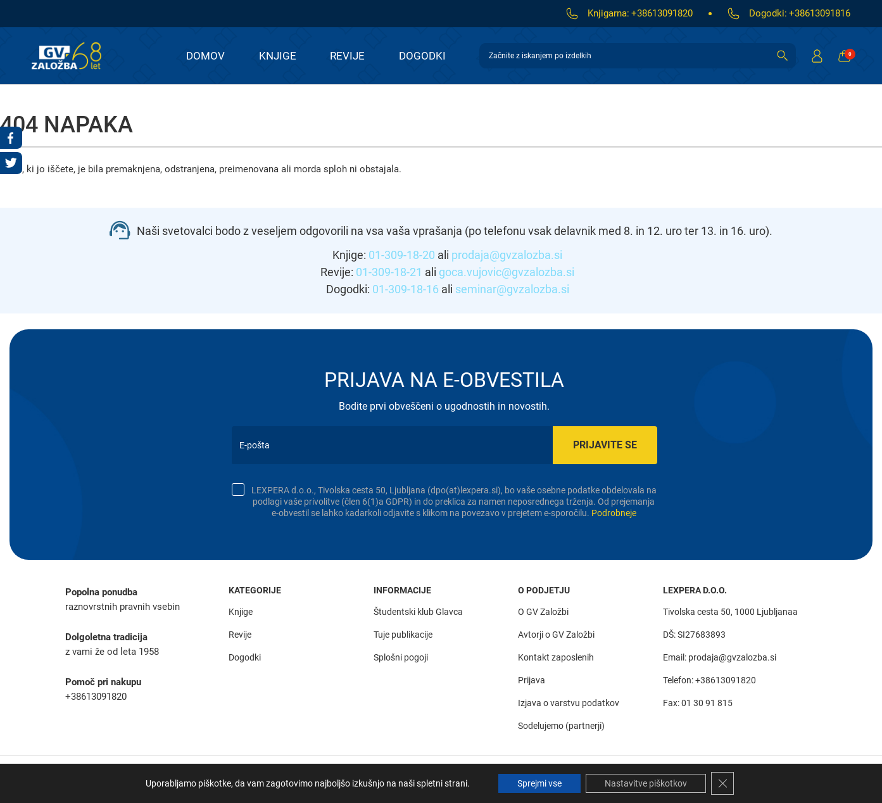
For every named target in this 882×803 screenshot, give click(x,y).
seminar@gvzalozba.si (512, 289)
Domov (205, 55)
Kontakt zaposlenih (556, 657)
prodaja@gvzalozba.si (506, 255)
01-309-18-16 (405, 289)
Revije (347, 55)
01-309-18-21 (389, 272)
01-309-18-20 (402, 255)
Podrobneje (613, 513)
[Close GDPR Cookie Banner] (722, 783)
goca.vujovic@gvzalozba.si (506, 272)
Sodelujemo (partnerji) (561, 726)
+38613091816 (819, 13)
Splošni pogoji (401, 657)
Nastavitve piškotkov (646, 783)
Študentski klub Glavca (418, 612)
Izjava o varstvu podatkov (568, 703)
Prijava (531, 680)
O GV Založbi (543, 612)
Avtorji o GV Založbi (556, 634)
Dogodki (422, 55)
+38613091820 (662, 13)
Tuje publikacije (403, 634)
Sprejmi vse (539, 783)
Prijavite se (605, 445)
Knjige (277, 55)
